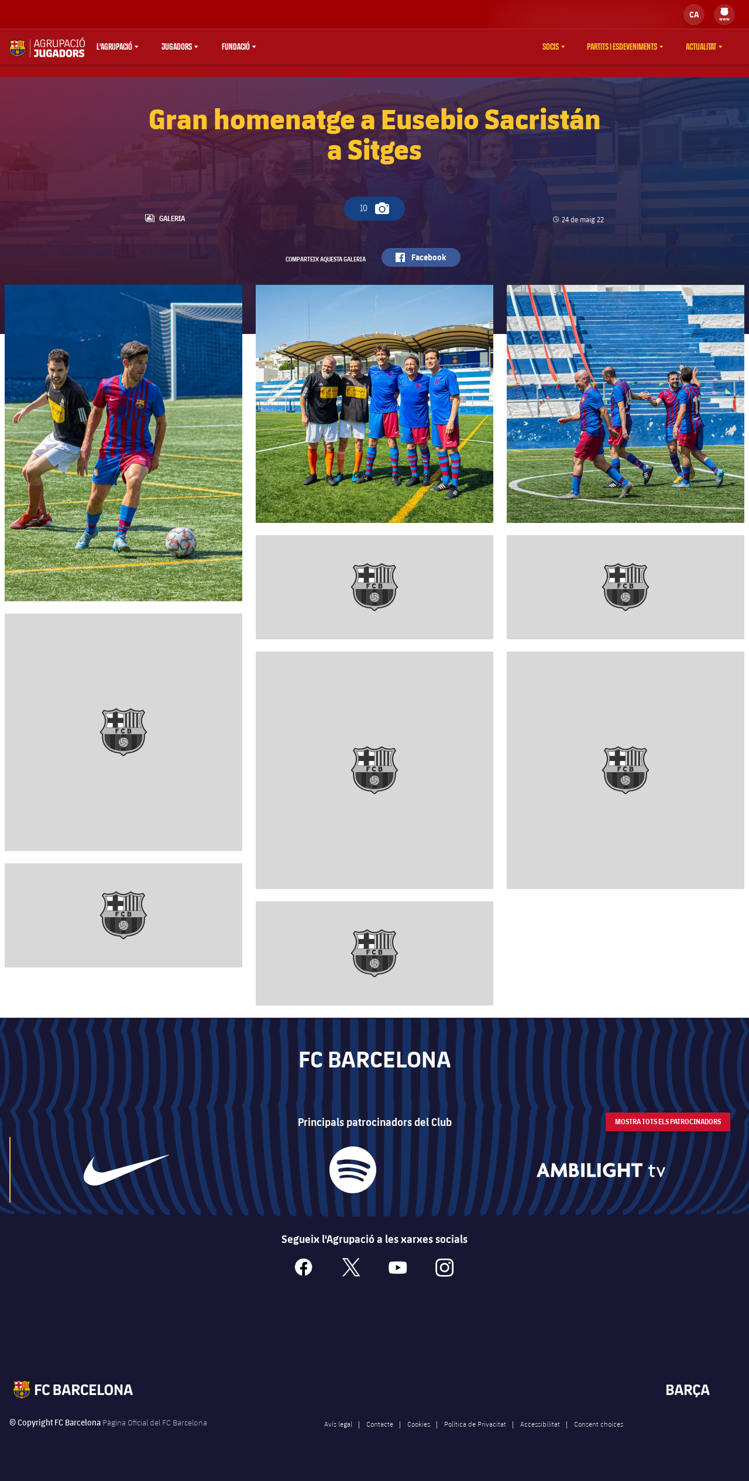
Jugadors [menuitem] (177, 46)
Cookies (418, 1439)
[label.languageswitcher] (694, 14)
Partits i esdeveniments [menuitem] (622, 46)
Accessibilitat (540, 1439)
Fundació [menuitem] (236, 46)
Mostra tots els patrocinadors (668, 1136)
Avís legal (338, 1439)
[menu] (724, 14)
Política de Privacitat (475, 1439)
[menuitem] (724, 12)
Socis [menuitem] (550, 46)
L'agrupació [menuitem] (114, 46)
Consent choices (598, 1439)
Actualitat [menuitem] (701, 46)
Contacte (379, 1439)
